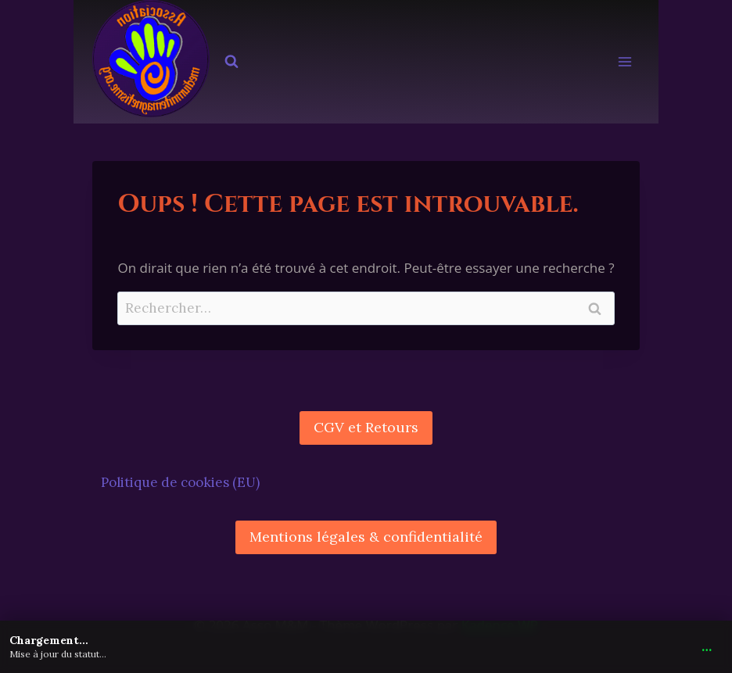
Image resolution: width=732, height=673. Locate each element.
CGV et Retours (366, 427)
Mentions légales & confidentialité (366, 537)
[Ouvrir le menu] (625, 62)
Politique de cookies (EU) (180, 482)
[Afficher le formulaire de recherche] (231, 62)
